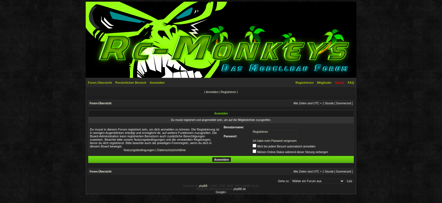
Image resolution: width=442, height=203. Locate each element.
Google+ (221, 192)
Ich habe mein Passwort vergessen (275, 140)
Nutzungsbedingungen (138, 150)
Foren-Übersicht (100, 82)
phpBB (203, 185)
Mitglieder (324, 82)
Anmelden (157, 82)
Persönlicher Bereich (130, 82)
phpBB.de (239, 189)
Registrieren (304, 82)
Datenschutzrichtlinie (171, 150)
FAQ (351, 82)
